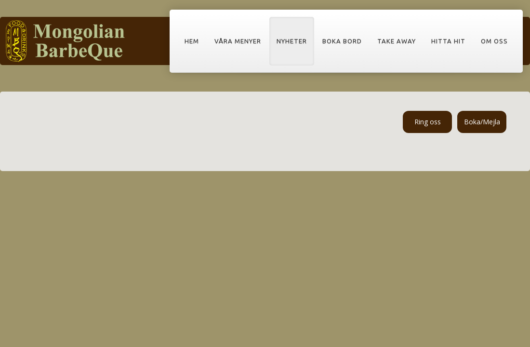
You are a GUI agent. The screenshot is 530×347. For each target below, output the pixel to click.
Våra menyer (237, 41)
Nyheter (292, 41)
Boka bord (342, 41)
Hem (192, 41)
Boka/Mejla (482, 121)
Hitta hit (448, 41)
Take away (396, 41)
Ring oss (427, 121)
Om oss (494, 41)
